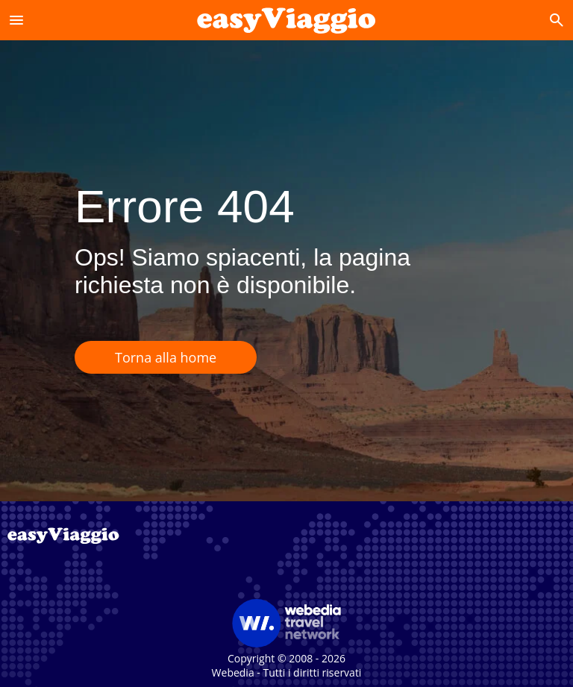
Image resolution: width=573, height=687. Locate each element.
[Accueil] (286, 20)
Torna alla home (165, 357)
